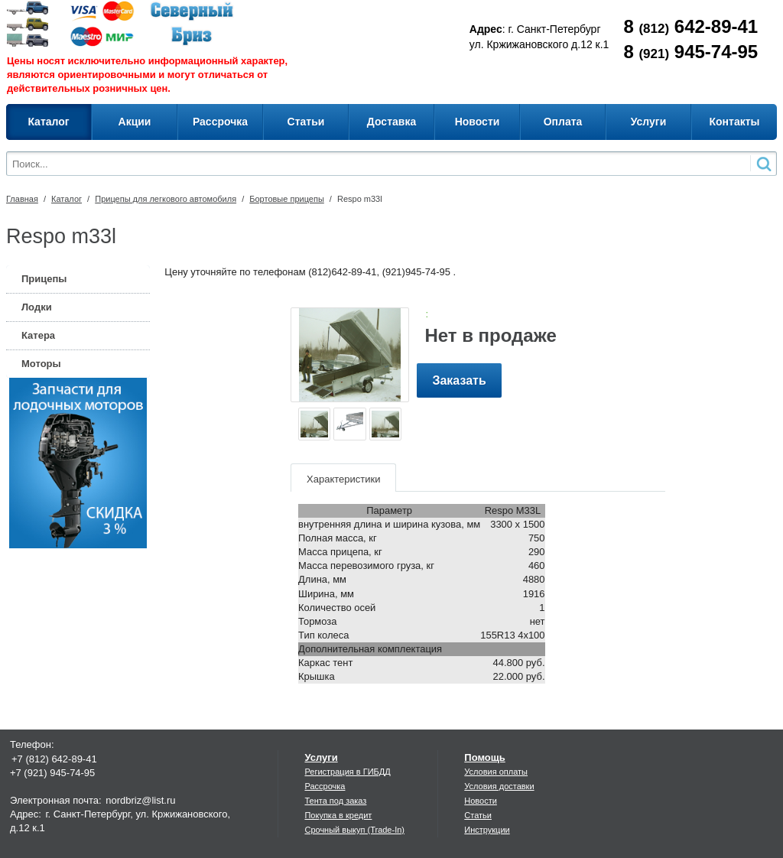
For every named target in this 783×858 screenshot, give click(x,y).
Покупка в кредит (338, 815)
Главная (22, 198)
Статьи (478, 815)
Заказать (459, 380)
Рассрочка (324, 786)
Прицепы (44, 278)
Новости (480, 800)
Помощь (484, 757)
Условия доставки (499, 786)
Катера (38, 335)
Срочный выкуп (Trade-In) (354, 829)
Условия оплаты (496, 771)
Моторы (41, 363)
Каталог (66, 198)
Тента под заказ (335, 800)
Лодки (36, 307)
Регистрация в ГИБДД (347, 771)
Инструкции (486, 829)
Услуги (320, 757)
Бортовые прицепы (286, 198)
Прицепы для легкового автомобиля (165, 198)
